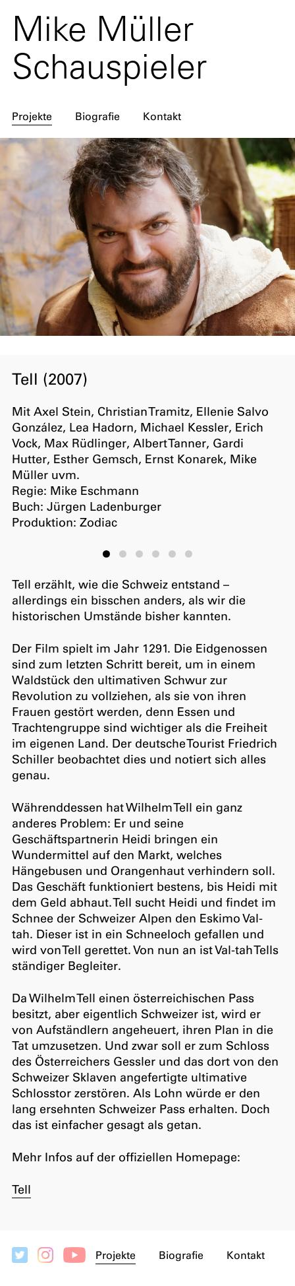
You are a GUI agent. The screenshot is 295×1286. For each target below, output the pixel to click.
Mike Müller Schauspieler (109, 47)
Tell (21, 1189)
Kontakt (162, 116)
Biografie (97, 116)
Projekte (32, 116)
